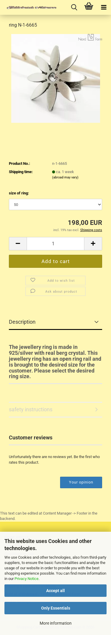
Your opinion (81, 482)
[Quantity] (55, 243)
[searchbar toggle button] (74, 7)
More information (56, 623)
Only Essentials (55, 608)
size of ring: (19, 193)
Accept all (55, 590)
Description (22, 322)
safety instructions (30, 409)
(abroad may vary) (65, 177)
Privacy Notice (26, 578)
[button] (18, 243)
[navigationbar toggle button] (103, 7)
